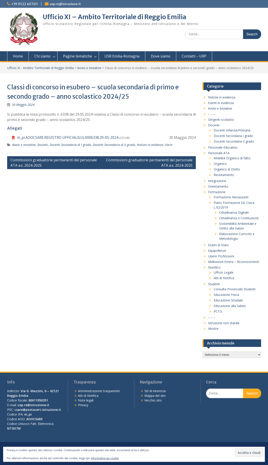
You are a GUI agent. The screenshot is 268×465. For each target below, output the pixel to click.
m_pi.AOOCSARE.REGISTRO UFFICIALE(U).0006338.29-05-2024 (67, 137)
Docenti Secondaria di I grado (70, 145)
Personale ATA (218, 153)
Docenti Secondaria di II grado (114, 145)
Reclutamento (224, 175)
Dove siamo (160, 56)
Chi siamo (42, 56)
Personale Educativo (222, 147)
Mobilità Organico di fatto (232, 158)
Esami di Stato (218, 245)
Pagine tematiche (77, 56)
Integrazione (217, 181)
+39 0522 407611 (24, 4)
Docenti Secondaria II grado (234, 141)
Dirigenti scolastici (221, 119)
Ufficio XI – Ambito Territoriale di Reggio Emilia (114, 17)
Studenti (214, 284)
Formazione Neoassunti (231, 197)
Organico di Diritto (227, 169)
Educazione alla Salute (230, 306)
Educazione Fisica (226, 295)
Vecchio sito (153, 400)
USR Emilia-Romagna (121, 56)
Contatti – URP (194, 56)
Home (18, 56)
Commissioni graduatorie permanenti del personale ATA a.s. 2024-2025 (53, 163)
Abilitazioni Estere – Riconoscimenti (233, 262)
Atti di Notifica (224, 278)
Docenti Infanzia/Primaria (232, 130)
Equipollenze (217, 250)
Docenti (42, 145)
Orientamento (218, 186)
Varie (168, 145)
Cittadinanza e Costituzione (239, 218)
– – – (211, 114)
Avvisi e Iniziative (89, 68)
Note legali (86, 400)
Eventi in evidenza (221, 103)
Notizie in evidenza (150, 145)
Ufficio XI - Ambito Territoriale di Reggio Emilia (40, 68)
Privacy (83, 405)
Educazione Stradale (228, 300)
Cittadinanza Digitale (234, 212)
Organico (220, 164)
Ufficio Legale (223, 272)
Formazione (216, 192)
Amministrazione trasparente (99, 391)
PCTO (218, 311)
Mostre (213, 328)
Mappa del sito (155, 395)
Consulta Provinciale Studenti (235, 289)
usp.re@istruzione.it (65, 4)
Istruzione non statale (223, 323)
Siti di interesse (155, 391)
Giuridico (214, 267)
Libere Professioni (221, 256)
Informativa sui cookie (105, 458)
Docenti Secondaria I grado (233, 136)
